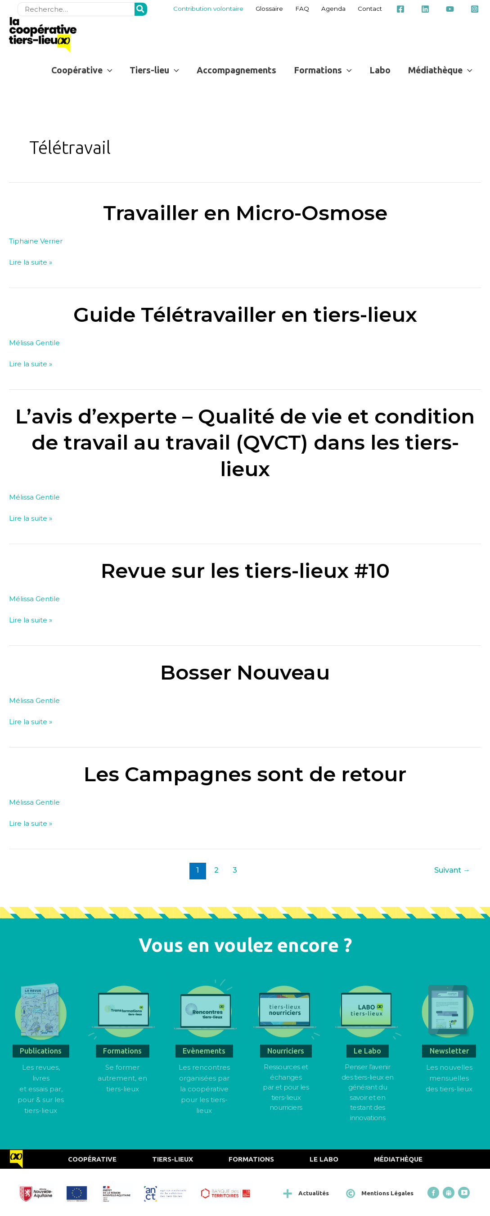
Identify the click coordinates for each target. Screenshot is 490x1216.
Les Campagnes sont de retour (245, 773)
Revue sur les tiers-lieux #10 (245, 570)
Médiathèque (398, 1159)
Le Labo (324, 1159)
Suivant (452, 870)
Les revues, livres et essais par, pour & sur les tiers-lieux (41, 1089)
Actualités (313, 1193)
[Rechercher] (141, 9)
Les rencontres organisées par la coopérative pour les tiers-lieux (204, 1089)
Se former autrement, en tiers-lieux (122, 1078)
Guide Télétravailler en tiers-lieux (245, 314)
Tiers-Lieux (172, 1159)
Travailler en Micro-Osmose (245, 212)
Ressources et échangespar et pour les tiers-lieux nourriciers (286, 1087)
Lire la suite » (30, 261)
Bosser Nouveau (245, 672)
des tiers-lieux (449, 1089)
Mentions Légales (387, 1193)
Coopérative (92, 1159)
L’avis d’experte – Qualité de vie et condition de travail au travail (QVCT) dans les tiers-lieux (245, 442)
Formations (251, 1159)
